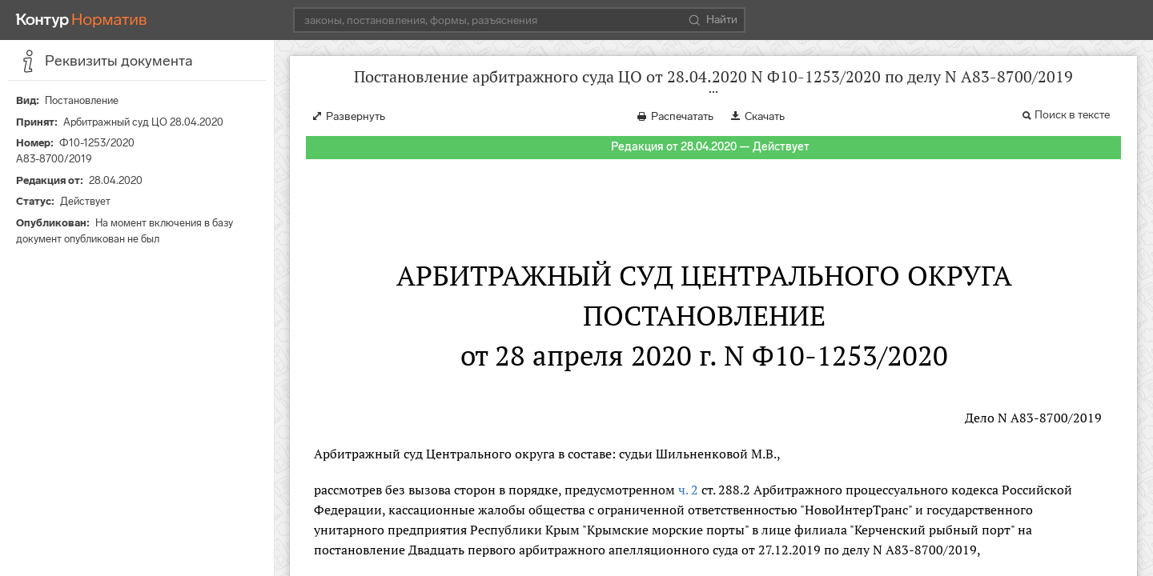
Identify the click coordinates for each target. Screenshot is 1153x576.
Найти (713, 20)
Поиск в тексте (1072, 115)
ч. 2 (688, 489)
